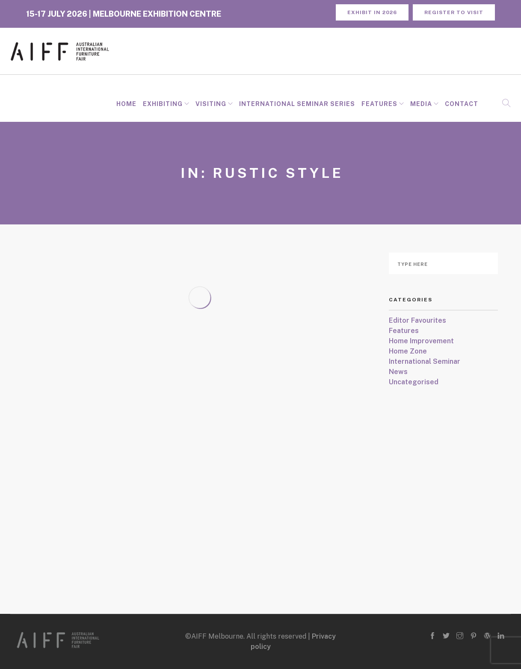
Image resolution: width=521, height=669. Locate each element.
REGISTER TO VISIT (453, 12)
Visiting (210, 103)
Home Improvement (421, 341)
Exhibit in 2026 (372, 12)
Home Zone (408, 351)
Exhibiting (163, 103)
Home (126, 103)
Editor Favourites (417, 320)
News (398, 372)
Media (421, 103)
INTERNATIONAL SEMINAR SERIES (297, 103)
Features (379, 103)
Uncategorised (413, 382)
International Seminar (424, 361)
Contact (461, 103)
